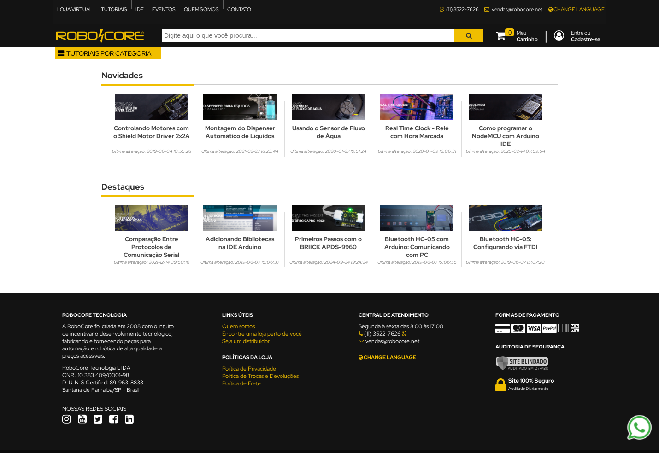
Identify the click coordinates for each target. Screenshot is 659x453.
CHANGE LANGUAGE (576, 9)
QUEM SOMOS (201, 9)
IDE (139, 9)
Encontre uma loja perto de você (262, 333)
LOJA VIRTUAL (75, 9)
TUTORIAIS (114, 9)
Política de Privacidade (249, 368)
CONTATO (239, 9)
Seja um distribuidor (246, 341)
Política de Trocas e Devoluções (260, 376)
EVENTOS (164, 9)
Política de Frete (241, 383)
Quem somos (238, 326)
